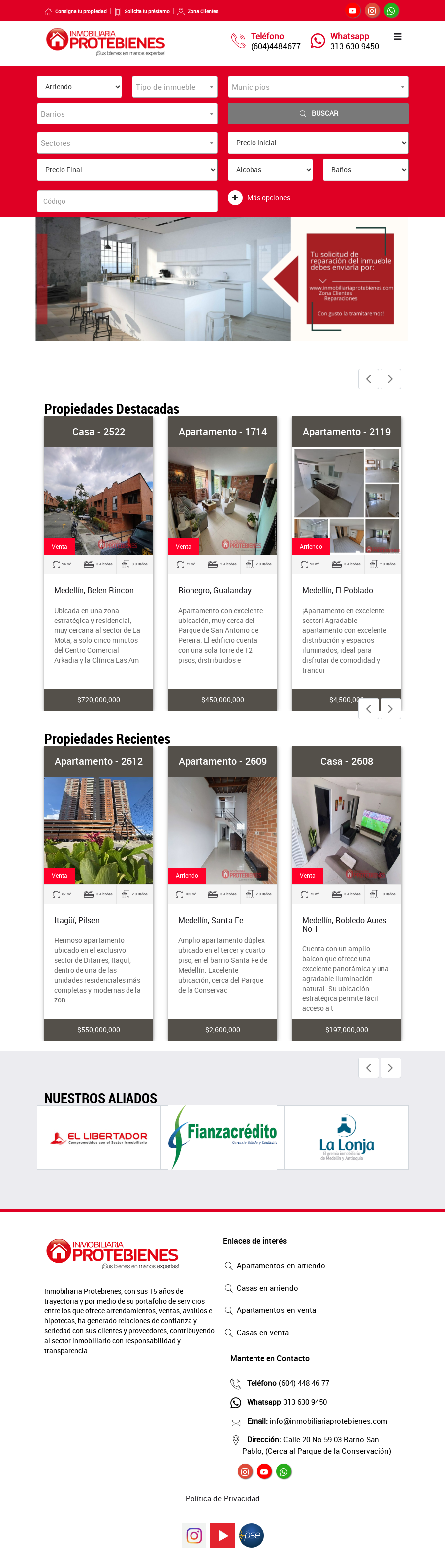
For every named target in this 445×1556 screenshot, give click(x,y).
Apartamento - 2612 (99, 761)
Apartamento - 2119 (347, 431)
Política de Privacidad (223, 1498)
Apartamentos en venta (269, 1311)
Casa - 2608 (346, 761)
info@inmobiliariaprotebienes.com (314, 1421)
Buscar (318, 113)
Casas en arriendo (260, 1289)
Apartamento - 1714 (223, 431)
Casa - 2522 (98, 431)
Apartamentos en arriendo (274, 1266)
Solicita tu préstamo (142, 11)
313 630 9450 (354, 46)
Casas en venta (256, 1333)
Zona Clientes (197, 11)
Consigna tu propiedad (75, 11)
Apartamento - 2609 (223, 761)
